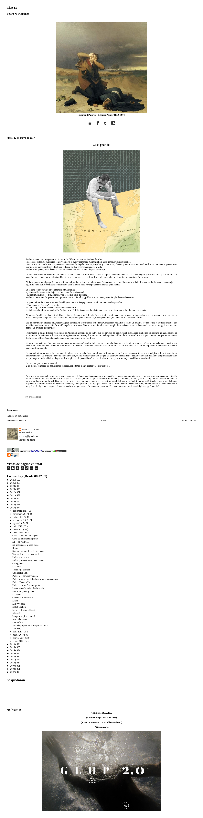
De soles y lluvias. (20, 542)
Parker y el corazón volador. (25, 576)
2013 (12, 653)
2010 (12, 662)
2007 (12, 672)
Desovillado (17, 622)
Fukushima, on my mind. (23, 591)
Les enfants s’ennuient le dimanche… (29, 588)
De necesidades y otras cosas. (25, 545)
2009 (12, 666)
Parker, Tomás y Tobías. (23, 582)
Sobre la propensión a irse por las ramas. (30, 625)
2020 (12, 498)
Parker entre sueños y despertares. (27, 585)
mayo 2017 (18, 532)
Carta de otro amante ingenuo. (26, 535)
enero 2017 (18, 641)
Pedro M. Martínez (30, 429)
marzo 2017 (18, 635)
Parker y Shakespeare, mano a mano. (29, 560)
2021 (12, 495)
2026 (12, 480)
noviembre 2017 (20, 514)
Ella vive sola (18, 604)
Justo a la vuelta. (19, 619)
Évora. (15, 600)
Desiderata (17, 566)
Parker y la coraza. (20, 557)
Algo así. (16, 613)
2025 (12, 483)
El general (17, 594)
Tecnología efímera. (21, 569)
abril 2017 (18, 631)
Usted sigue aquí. (20, 573)
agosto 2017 (19, 523)
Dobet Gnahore (19, 607)
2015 (12, 647)
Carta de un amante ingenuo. (25, 538)
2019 (12, 501)
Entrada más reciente (16, 420)
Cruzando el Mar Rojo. (22, 597)
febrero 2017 (19, 638)
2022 (12, 492)
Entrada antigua (189, 420)
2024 (12, 486)
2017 (12, 507)
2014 (12, 650)
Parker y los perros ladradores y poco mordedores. (35, 579)
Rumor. (15, 548)
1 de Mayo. (17, 628)
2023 (12, 489)
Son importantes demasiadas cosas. (28, 551)
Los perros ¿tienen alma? (23, 616)
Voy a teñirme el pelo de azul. (25, 554)
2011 (12, 659)
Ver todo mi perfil (27, 440)
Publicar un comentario (17, 416)
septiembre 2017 (20, 520)
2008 (12, 669)
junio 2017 (18, 529)
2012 (12, 656)
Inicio (103, 420)
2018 (12, 504)
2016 (12, 644)
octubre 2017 (19, 517)
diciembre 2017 (20, 511)
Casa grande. (101, 145)
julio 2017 (18, 526)
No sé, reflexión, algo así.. (24, 610)
